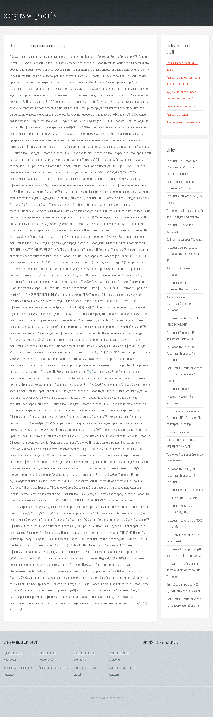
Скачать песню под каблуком (183, 106)
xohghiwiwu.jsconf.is (30, 16)
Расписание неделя (177, 114)
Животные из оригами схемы (183, 122)
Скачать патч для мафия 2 (54, 667)
